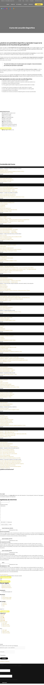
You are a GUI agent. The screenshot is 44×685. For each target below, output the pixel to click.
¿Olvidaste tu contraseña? (4, 661)
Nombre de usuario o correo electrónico (7, 647)
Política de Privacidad (6, 626)
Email (1, 609)
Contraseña (2, 651)
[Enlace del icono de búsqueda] (42, 8)
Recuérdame (3, 655)
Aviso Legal (4, 623)
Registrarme (2, 667)
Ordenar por (9, 522)
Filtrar (11, 524)
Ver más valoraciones (4, 574)
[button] (6, 128)
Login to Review (5, 577)
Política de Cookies (5, 624)
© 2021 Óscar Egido (3, 621)
